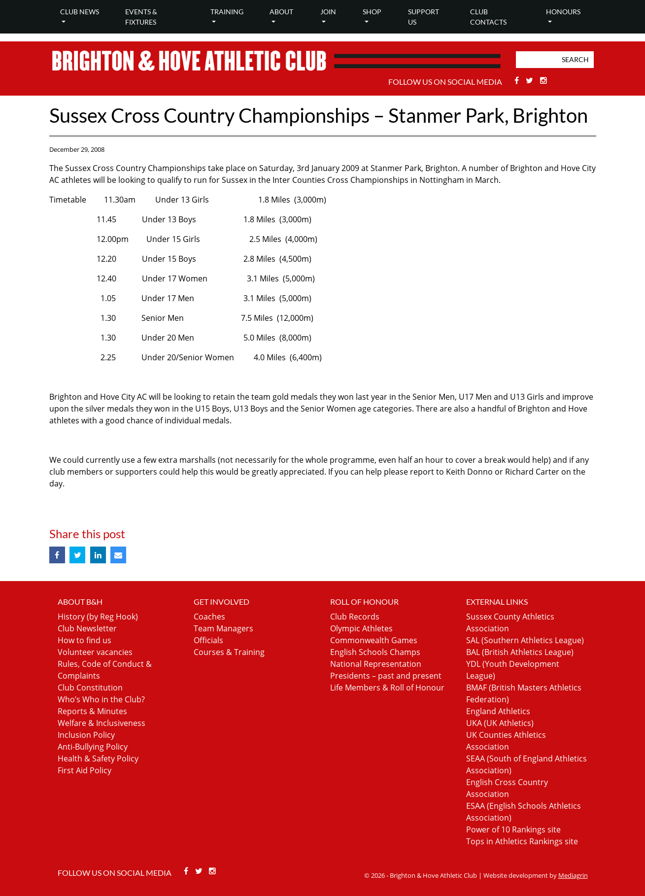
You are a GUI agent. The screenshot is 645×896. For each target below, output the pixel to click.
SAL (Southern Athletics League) (525, 640)
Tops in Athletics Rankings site (522, 841)
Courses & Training (229, 652)
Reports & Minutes (92, 711)
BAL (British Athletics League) (520, 652)
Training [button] (226, 11)
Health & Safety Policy (98, 758)
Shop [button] (372, 11)
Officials (208, 640)
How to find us (84, 640)
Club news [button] (79, 11)
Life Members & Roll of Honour (387, 687)
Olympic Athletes (361, 628)
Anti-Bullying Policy (93, 746)
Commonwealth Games (373, 640)
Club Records (354, 616)
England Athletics (498, 711)
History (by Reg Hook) (98, 616)
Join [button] (328, 11)
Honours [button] (563, 11)
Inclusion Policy (86, 734)
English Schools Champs (375, 652)
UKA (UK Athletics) (500, 723)
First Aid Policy (84, 770)
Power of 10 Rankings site (513, 829)
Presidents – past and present (385, 675)
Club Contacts (488, 16)
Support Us (423, 16)
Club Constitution (90, 687)
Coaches (209, 616)
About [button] (281, 11)
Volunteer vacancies (95, 652)
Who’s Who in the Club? (101, 699)
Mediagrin (573, 875)
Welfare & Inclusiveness (101, 723)
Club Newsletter (87, 628)
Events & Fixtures (141, 16)
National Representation (375, 663)
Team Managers (223, 628)
